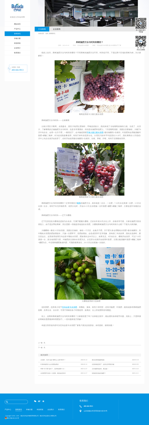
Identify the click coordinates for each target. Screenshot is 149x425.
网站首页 (17, 24)
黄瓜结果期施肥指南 (98, 360)
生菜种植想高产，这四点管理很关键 (103, 364)
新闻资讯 (52, 33)
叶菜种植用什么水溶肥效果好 (50, 364)
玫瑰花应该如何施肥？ (99, 373)
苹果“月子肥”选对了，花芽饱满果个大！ (53, 369)
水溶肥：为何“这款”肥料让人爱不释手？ (53, 360)
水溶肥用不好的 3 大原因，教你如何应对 (53, 373)
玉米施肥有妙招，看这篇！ (100, 369)
